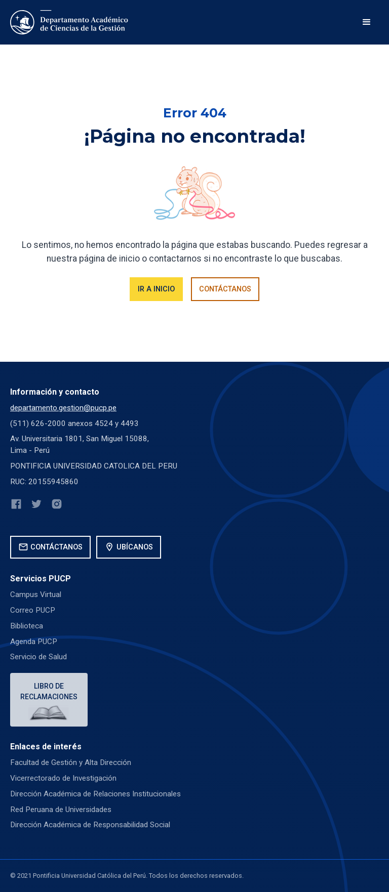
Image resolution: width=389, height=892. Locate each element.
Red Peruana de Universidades (60, 809)
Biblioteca (26, 625)
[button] (367, 22)
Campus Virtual (35, 594)
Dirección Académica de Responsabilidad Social (90, 824)
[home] (70, 22)
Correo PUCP (32, 610)
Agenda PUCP (33, 641)
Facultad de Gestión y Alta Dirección (70, 762)
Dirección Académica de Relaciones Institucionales (95, 793)
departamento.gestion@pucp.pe (63, 407)
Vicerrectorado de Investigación (63, 778)
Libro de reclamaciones (48, 691)
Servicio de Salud (38, 656)
